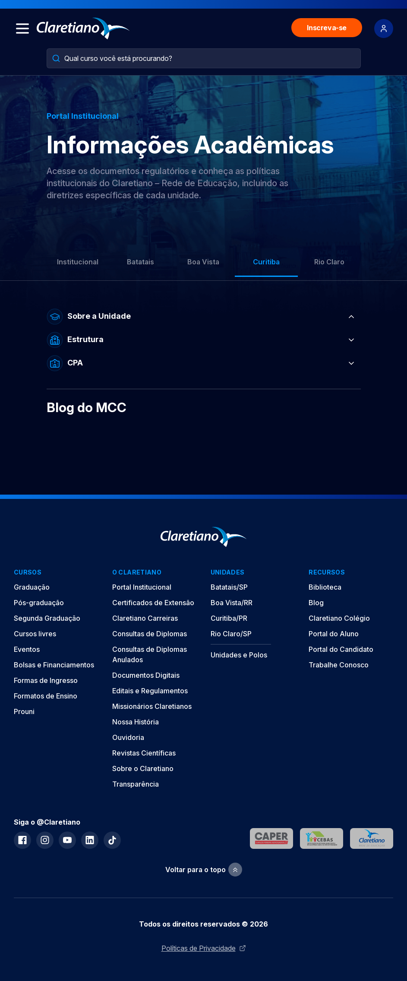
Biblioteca (325, 587)
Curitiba (266, 261)
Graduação (32, 587)
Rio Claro (329, 261)
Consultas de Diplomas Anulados (149, 654)
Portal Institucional (141, 587)
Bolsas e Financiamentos (54, 664)
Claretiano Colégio (339, 618)
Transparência (135, 784)
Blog (316, 602)
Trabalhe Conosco (339, 664)
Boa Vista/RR (231, 602)
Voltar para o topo (203, 870)
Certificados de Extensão (153, 602)
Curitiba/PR (229, 618)
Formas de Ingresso (46, 680)
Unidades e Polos (239, 655)
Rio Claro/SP (231, 633)
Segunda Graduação (47, 618)
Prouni (24, 711)
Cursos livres (35, 633)
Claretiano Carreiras (145, 618)
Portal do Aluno (334, 633)
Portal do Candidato (341, 649)
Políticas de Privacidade (203, 948)
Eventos (27, 649)
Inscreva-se (327, 27)
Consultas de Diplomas (149, 633)
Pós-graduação (39, 602)
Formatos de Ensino (45, 696)
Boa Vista (203, 261)
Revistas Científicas (144, 753)
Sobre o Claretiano (143, 768)
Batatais (140, 261)
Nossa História (135, 721)
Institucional (77, 261)
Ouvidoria (128, 737)
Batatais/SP (229, 587)
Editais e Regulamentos (150, 690)
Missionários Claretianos (152, 706)
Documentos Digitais (146, 675)
